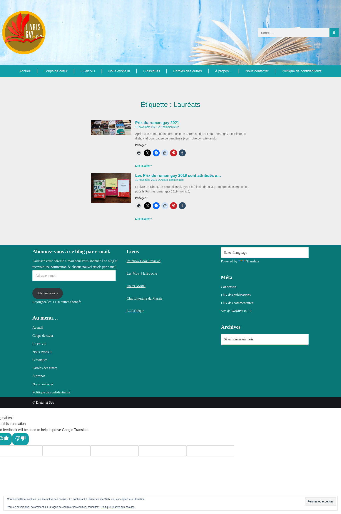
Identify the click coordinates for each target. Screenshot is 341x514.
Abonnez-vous (47, 399)
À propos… (223, 71)
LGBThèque (135, 417)
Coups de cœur (55, 71)
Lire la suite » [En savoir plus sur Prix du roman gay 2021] (143, 166)
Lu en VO (87, 71)
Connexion (228, 393)
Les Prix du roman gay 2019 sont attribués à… (178, 176)
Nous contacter (257, 71)
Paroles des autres (187, 71)
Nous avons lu (119, 71)
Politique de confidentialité (301, 71)
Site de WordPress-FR (236, 417)
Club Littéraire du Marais (144, 404)
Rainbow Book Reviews (143, 367)
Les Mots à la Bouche (142, 379)
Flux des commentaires (237, 409)
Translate (248, 367)
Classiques (151, 71)
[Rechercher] (334, 32)
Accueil (25, 71)
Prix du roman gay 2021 (157, 123)
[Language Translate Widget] (265, 358)
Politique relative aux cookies (118, 507)
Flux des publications (236, 401)
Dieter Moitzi (136, 392)
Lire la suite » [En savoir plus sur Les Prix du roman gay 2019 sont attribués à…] (143, 219)
